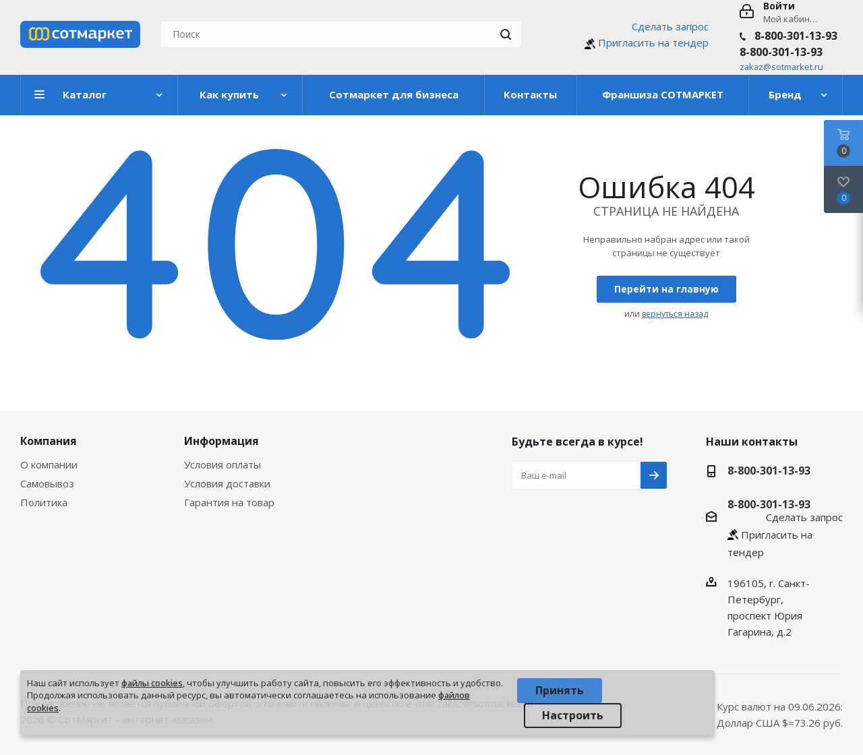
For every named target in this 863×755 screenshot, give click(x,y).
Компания (48, 440)
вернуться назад (675, 314)
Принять (559, 690)
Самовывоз (47, 483)
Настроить (572, 715)
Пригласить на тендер (653, 42)
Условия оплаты (222, 464)
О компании (49, 464)
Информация (221, 440)
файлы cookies (152, 683)
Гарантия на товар (229, 502)
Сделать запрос (670, 26)
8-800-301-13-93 (795, 35)
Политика (43, 502)
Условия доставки (227, 483)
